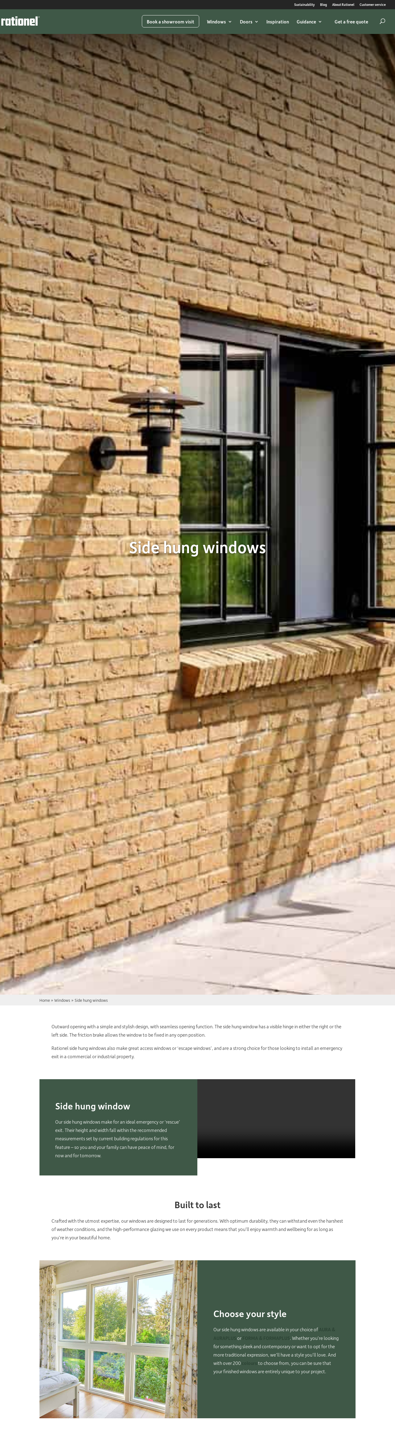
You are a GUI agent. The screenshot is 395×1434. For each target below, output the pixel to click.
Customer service (373, 5)
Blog (323, 5)
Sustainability (304, 5)
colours (249, 1363)
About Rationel (343, 5)
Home (44, 1000)
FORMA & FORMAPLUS (266, 1338)
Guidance (306, 22)
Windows (216, 22)
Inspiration (277, 22)
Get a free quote (351, 22)
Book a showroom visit (170, 22)
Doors (246, 22)
